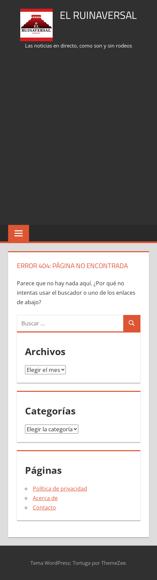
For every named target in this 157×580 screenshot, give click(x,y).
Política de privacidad (60, 488)
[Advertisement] (78, 137)
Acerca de (45, 498)
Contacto (44, 507)
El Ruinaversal (98, 15)
